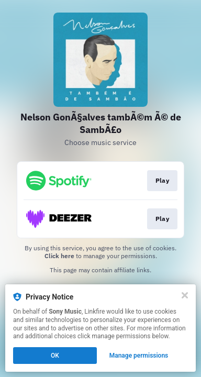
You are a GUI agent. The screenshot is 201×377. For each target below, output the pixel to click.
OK (55, 355)
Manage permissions (139, 355)
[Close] (184, 295)
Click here (59, 256)
